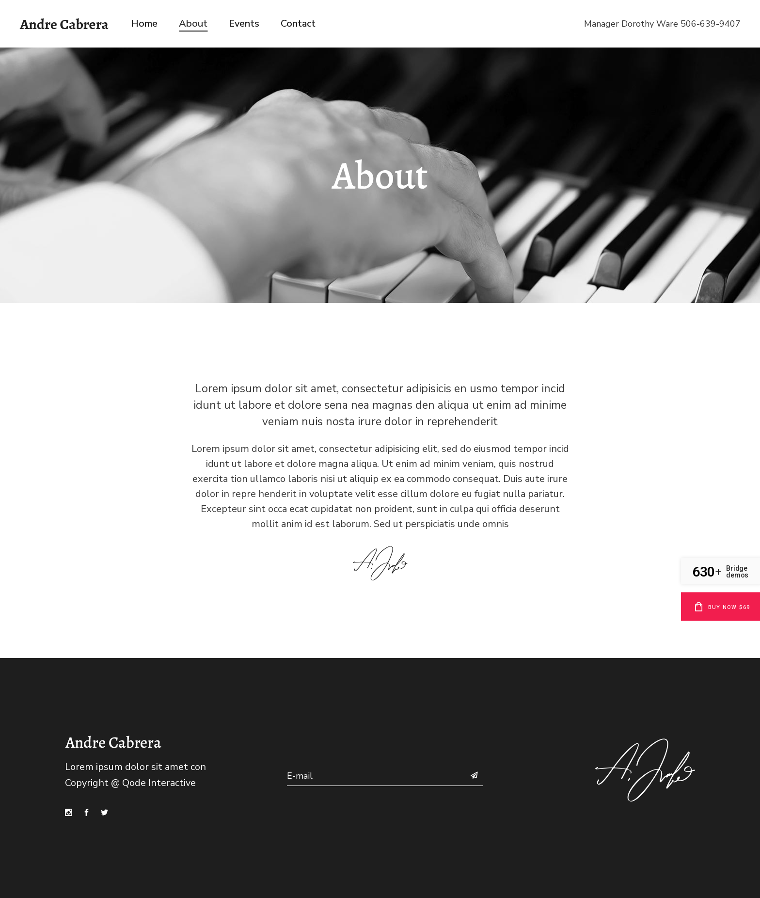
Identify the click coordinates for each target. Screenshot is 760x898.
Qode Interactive (159, 782)
